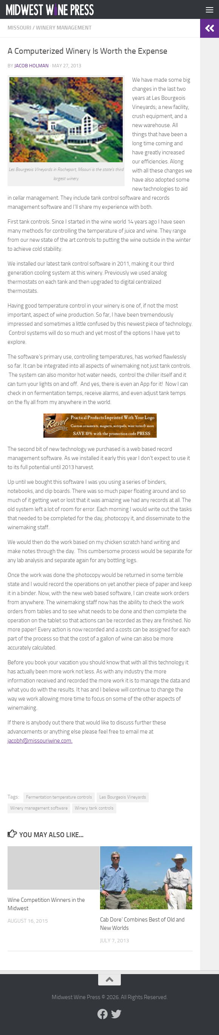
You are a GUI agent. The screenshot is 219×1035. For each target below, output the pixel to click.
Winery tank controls (94, 808)
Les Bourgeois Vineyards (122, 797)
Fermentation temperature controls (59, 797)
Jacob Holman (31, 65)
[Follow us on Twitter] (116, 1014)
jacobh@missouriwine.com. (40, 740)
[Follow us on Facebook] (102, 1014)
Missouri (19, 28)
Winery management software (39, 808)
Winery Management (63, 28)
